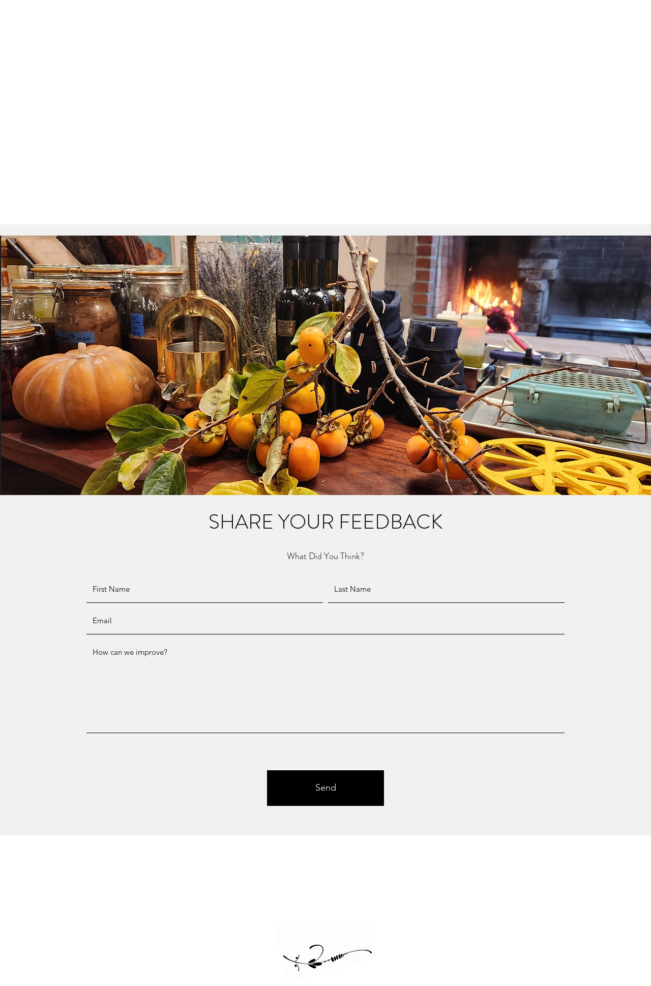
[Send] (325, 788)
